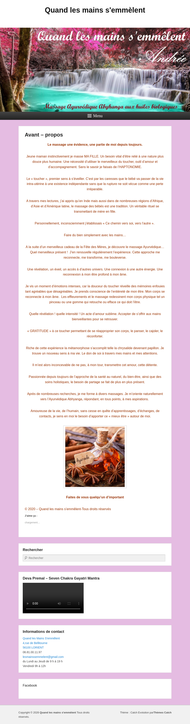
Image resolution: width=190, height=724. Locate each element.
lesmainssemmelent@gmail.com (43, 656)
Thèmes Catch (162, 712)
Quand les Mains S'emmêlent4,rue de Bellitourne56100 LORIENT (41, 643)
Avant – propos (44, 135)
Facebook (30, 685)
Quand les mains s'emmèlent (95, 10)
